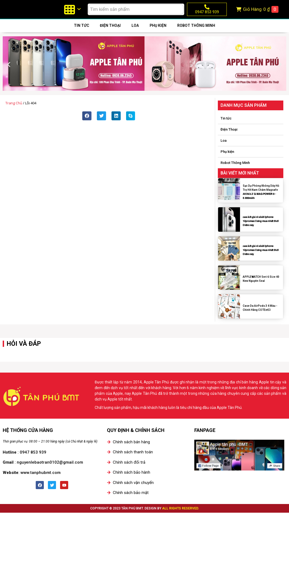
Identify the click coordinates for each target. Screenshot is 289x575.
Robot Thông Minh (196, 32)
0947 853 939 (207, 14)
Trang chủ (13, 109)
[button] (8, 70)
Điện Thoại (110, 32)
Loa (135, 32)
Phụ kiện (158, 32)
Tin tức (81, 32)
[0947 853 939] (206, 9)
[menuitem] (72, 12)
